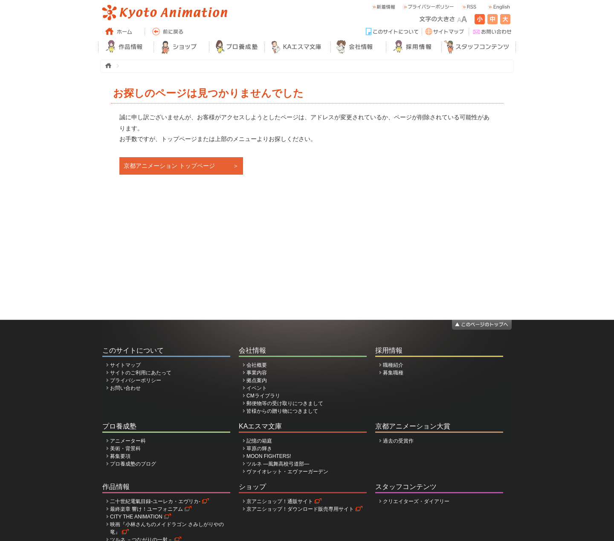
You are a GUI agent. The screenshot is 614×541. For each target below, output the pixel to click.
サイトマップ (125, 365)
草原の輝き (259, 449)
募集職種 (393, 373)
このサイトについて (133, 350)
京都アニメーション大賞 (412, 426)
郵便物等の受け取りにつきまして (284, 403)
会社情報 (252, 350)
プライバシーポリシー (135, 380)
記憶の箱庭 (259, 441)
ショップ (252, 486)
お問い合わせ (125, 388)
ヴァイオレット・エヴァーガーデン (287, 472)
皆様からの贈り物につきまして (282, 411)
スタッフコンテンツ (406, 486)
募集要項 (120, 456)
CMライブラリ (263, 396)
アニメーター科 (128, 441)
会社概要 (256, 365)
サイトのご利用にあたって (140, 373)
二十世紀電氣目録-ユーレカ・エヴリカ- (155, 501)
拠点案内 (256, 380)
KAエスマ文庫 (260, 426)
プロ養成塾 (119, 426)
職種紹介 (393, 365)
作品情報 (116, 486)
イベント (256, 388)
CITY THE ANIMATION (136, 517)
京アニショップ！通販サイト (279, 501)
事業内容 (256, 373)
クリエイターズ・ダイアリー (416, 501)
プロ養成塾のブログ (133, 464)
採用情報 (389, 350)
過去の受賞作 (398, 441)
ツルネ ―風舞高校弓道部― (277, 464)
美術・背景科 (125, 449)
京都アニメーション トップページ (169, 165)
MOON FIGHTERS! (268, 456)
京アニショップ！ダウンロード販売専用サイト (300, 509)
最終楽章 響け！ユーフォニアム (146, 509)
